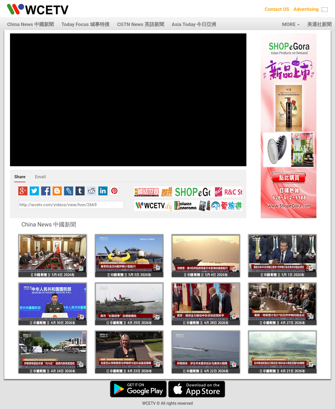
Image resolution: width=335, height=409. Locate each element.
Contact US (277, 9)
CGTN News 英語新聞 (140, 24)
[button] (324, 9)
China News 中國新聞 (30, 24)
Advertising (306, 9)
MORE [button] (291, 24)
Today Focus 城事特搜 (85, 24)
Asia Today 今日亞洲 (194, 24)
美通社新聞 (319, 24)
